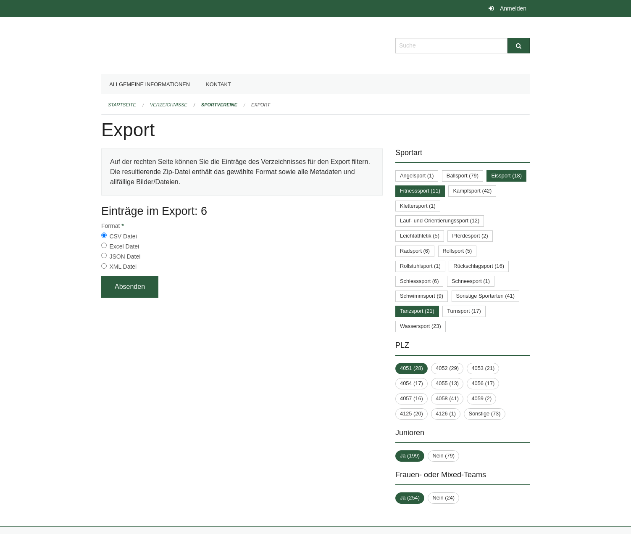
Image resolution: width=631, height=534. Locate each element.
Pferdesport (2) (470, 236)
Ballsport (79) (463, 175)
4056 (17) (482, 383)
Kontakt (218, 84)
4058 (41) (447, 398)
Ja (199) (410, 455)
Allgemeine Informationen (149, 84)
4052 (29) (447, 368)
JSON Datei (124, 256)
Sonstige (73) (484, 413)
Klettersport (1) (418, 206)
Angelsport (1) (417, 175)
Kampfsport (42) (472, 191)
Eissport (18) (506, 175)
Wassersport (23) (420, 326)
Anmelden (513, 8)
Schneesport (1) (471, 281)
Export (260, 104)
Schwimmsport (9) (421, 296)
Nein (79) (443, 455)
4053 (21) (482, 368)
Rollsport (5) (457, 251)
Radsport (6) (415, 251)
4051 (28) (411, 368)
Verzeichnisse (168, 104)
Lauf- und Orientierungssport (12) (439, 220)
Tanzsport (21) (417, 311)
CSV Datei (123, 236)
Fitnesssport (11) (420, 191)
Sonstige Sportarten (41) (485, 296)
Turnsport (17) (464, 311)
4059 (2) (481, 398)
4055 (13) (447, 383)
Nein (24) (443, 497)
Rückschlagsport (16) (478, 266)
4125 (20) (411, 413)
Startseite (122, 104)
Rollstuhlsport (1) (420, 266)
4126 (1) (446, 413)
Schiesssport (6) (419, 281)
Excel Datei (124, 246)
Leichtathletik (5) (419, 236)
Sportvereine (219, 104)
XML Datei (123, 266)
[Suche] (518, 45)
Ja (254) (410, 497)
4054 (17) (411, 383)
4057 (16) (411, 398)
